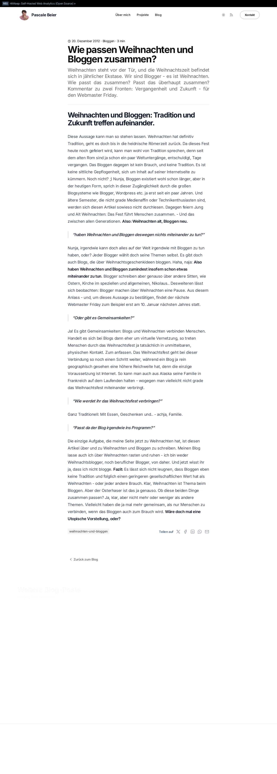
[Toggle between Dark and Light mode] (223, 15)
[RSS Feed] (231, 15)
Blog (158, 15)
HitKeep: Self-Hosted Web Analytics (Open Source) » (43, 3)
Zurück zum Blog (83, 559)
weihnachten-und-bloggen (88, 531)
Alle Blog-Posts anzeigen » (36, 596)
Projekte (143, 15)
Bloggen (108, 41)
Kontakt (250, 14)
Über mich (122, 15)
